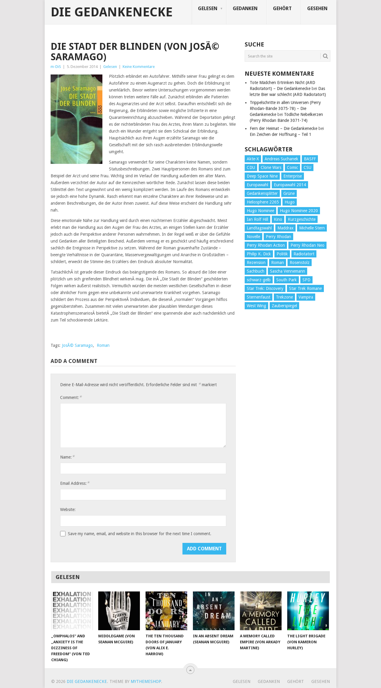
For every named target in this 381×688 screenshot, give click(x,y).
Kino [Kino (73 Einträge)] (278, 219)
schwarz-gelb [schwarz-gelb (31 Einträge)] (259, 279)
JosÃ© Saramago (77, 345)
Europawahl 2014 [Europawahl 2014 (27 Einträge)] (290, 184)
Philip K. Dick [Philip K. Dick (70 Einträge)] (259, 253)
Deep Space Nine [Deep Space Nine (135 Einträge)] (262, 176)
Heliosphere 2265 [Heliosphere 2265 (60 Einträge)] (263, 202)
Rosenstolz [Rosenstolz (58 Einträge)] (300, 262)
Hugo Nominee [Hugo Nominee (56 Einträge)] (260, 210)
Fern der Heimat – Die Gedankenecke (283, 128)
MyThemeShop (146, 681)
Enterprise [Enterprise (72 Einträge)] (292, 176)
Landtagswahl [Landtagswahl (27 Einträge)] (259, 228)
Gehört (282, 8)
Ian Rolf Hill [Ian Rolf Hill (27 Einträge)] (257, 219)
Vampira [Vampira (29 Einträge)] (306, 297)
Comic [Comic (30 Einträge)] (292, 167)
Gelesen (207, 8)
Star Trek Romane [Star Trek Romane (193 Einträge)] (305, 288)
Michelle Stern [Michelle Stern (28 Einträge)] (312, 228)
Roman (103, 345)
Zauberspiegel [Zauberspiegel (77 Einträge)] (284, 305)
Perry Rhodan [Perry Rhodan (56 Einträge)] (278, 236)
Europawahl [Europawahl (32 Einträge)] (257, 184)
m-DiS (56, 66)
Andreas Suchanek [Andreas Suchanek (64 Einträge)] (281, 158)
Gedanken (245, 8)
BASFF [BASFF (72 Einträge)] (310, 158)
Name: (67, 457)
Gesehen (317, 8)
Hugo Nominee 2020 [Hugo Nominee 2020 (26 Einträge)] (299, 210)
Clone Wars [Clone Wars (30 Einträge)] (271, 167)
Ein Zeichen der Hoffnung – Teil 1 (280, 134)
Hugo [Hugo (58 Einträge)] (290, 202)
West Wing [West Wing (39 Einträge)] (256, 305)
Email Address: (74, 483)
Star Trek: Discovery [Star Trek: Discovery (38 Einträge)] (265, 288)
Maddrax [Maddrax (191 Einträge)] (285, 228)
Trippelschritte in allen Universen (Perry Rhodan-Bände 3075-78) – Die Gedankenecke (285, 108)
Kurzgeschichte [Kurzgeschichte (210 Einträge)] (302, 219)
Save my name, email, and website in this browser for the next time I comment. (139, 533)
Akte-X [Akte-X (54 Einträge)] (253, 158)
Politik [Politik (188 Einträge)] (282, 253)
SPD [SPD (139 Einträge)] (306, 279)
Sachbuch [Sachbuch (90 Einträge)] (255, 271)
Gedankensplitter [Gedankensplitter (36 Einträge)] (262, 193)
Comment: (71, 397)
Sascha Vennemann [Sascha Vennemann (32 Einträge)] (287, 271)
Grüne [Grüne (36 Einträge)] (289, 193)
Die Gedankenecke (112, 12)
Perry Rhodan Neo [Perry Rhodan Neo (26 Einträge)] (307, 245)
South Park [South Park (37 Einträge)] (286, 279)
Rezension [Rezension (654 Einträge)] (256, 262)
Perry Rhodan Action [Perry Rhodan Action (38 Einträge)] (266, 245)
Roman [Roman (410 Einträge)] (277, 262)
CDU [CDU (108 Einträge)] (251, 167)
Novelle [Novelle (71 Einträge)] (253, 236)
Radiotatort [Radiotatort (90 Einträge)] (303, 253)
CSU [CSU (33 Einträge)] (307, 167)
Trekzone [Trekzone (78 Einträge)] (284, 297)
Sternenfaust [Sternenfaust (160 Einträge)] (258, 297)
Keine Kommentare (139, 66)
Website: (68, 509)
